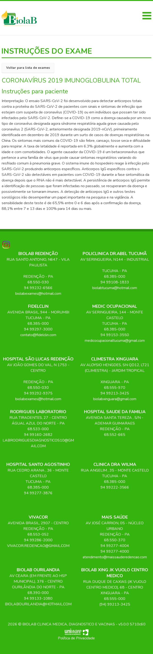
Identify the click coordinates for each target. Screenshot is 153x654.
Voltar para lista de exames (28, 67)
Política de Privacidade (76, 638)
